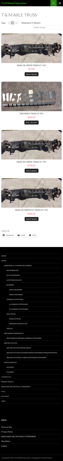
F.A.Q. (3, 391)
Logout (4, 446)
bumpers (10, 285)
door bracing (13, 270)
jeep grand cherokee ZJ (14, 333)
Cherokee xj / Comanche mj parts (18, 265)
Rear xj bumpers (16, 295)
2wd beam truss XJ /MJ (31, 113)
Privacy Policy (7, 382)
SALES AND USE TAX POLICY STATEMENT (16, 387)
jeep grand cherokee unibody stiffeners (24, 338)
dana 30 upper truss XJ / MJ (31, 65)
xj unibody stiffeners (18, 304)
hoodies (10, 367)
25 (12, 23)
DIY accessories (13, 275)
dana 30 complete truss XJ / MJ (31, 210)
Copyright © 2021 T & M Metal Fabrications (16, 458)
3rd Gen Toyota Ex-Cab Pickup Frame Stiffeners (26, 358)
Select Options (31, 74)
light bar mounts (14, 280)
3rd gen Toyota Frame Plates (19, 348)
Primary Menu (60, 3)
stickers (10, 372)
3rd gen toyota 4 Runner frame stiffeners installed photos (32, 353)
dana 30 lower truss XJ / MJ (31, 161)
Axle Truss (11, 314)
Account (5, 396)
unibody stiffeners (15, 299)
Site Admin (5, 441)
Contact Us (6, 377)
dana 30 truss (15, 319)
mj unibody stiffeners (18, 309)
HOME (3, 256)
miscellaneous (10, 362)
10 (9, 23)
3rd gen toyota (10, 343)
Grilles (10, 328)
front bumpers (15, 290)
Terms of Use (6, 427)
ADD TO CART (31, 122)
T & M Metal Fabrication (13, 3)
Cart (3, 401)
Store (3, 261)
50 (16, 23)
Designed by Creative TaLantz (42, 458)
